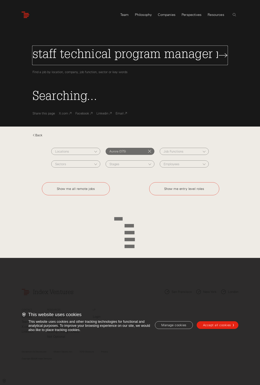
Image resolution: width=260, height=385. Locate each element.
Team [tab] (124, 15)
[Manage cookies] (174, 325)
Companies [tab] (166, 15)
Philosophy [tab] (143, 15)
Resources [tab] (216, 15)
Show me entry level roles (184, 189)
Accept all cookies (217, 325)
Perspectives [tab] (191, 15)
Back (37, 135)
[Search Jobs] (130, 55)
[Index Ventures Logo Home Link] (25, 15)
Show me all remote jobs (76, 189)
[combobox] (75, 151)
